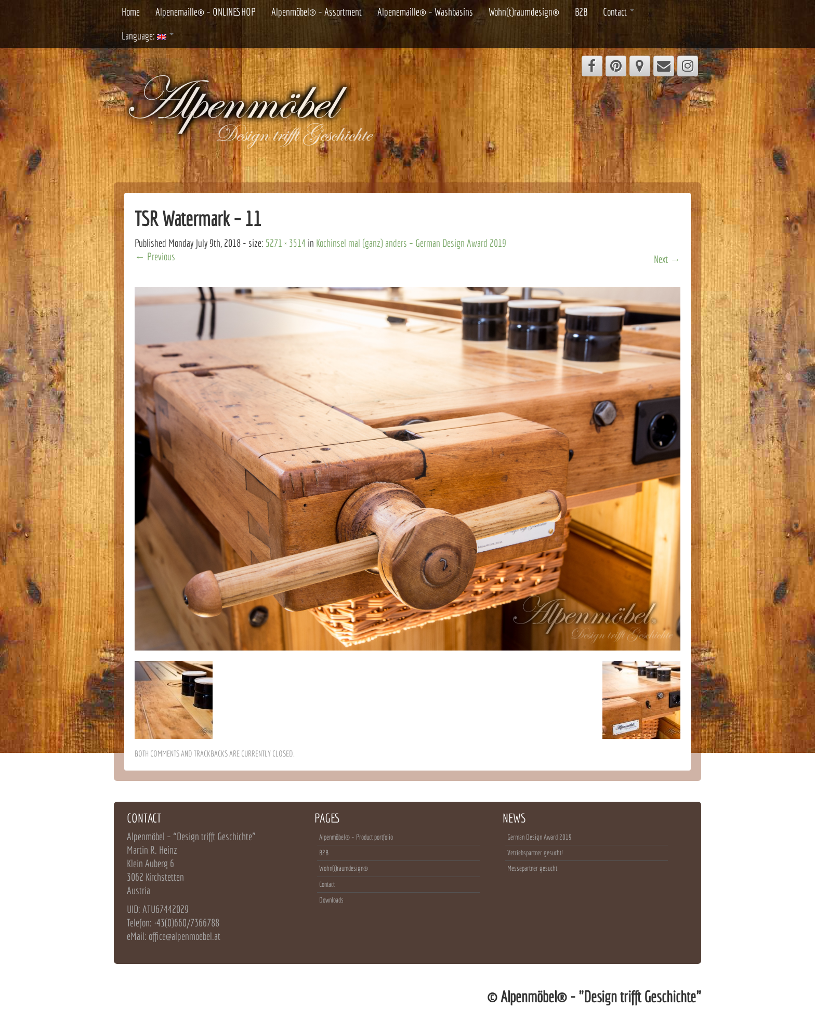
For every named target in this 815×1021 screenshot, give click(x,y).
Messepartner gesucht (532, 868)
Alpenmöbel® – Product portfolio (356, 837)
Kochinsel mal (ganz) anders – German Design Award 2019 (411, 243)
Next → (667, 259)
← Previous (155, 256)
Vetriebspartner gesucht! (534, 852)
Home (131, 12)
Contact (618, 12)
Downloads (331, 900)
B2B (581, 12)
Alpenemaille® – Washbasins (425, 12)
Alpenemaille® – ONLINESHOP (205, 12)
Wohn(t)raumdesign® (524, 12)
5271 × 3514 (286, 243)
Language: (148, 36)
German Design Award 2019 (539, 837)
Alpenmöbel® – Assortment (316, 12)
